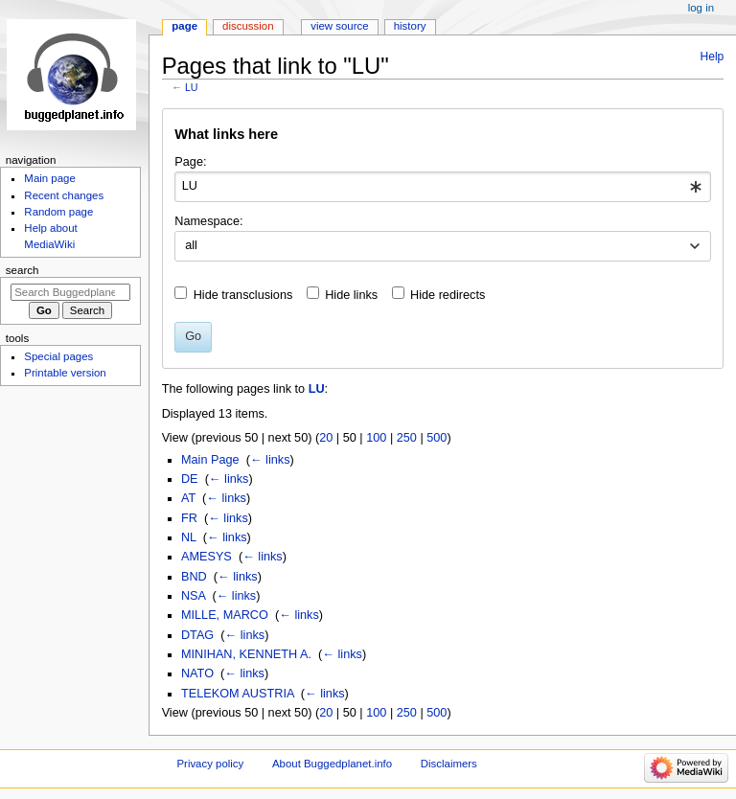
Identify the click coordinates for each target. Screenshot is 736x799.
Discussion (247, 26)
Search (22, 270)
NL (188, 537)
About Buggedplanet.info (332, 763)
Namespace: (208, 221)
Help (712, 56)
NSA (193, 596)
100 (376, 438)
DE (189, 479)
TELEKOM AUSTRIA (237, 693)
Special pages (58, 356)
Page (184, 26)
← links (270, 460)
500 (436, 438)
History (410, 26)
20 (326, 438)
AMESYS (206, 556)
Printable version (64, 372)
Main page (50, 178)
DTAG (197, 635)
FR (189, 518)
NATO (197, 673)
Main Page (210, 460)
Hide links (351, 295)
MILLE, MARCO (224, 615)
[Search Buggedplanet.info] (70, 292)
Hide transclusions (243, 295)
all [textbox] (191, 245)
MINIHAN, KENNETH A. (246, 654)
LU (191, 87)
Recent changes (64, 195)
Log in (701, 7)
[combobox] (442, 186)
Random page (58, 211)
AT (188, 498)
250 (407, 438)
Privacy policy (209, 763)
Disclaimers (449, 763)
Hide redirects (447, 295)
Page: (190, 162)
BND (194, 576)
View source (339, 26)
